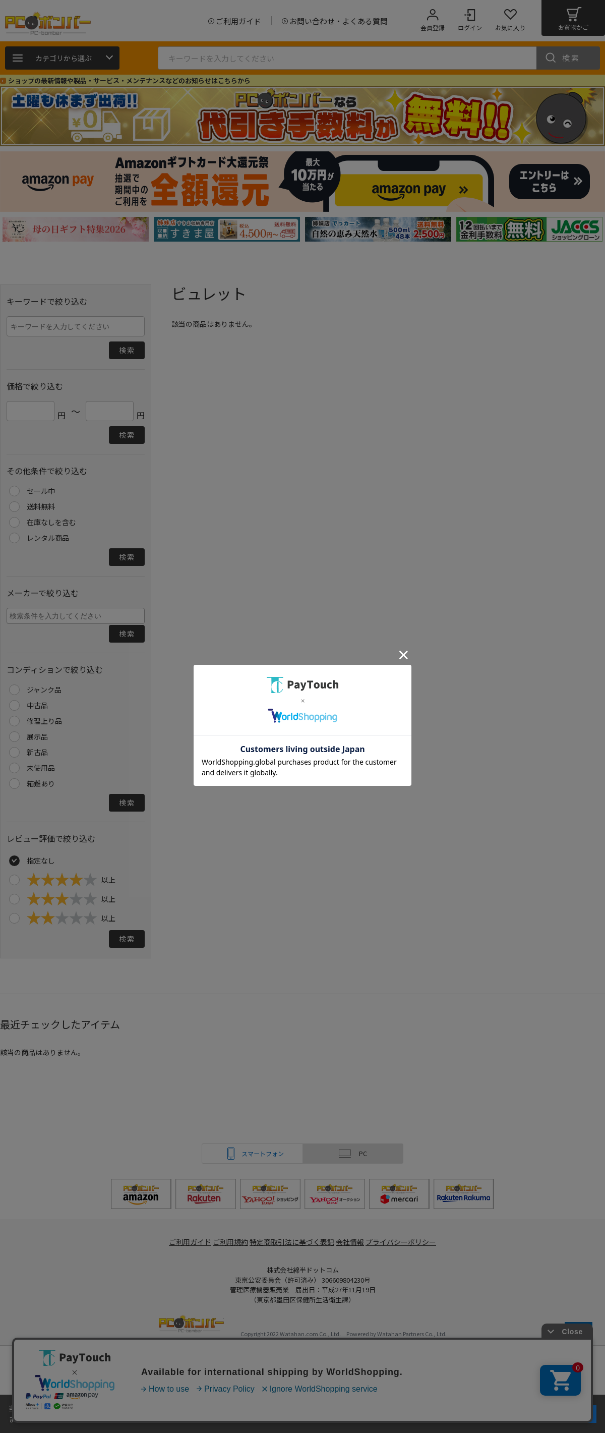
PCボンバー (191, 1325)
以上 (71, 880)
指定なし (41, 860)
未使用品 (41, 768)
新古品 (37, 752)
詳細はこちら (107, 1419)
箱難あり (41, 783)
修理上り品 (44, 721)
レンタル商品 (48, 538)
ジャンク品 (44, 689)
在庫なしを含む (51, 522)
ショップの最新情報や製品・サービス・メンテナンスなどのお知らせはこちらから (129, 80)
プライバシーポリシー (408, 1242)
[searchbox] (77, 615)
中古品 (37, 705)
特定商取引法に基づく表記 (293, 1242)
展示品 (37, 736)
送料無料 (41, 506)
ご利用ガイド (184, 1242)
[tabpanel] (76, 229)
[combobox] (76, 616)
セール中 (41, 491)
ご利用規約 (230, 1242)
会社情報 (354, 1242)
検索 (571, 57)
